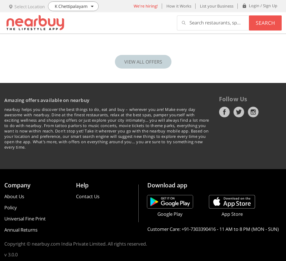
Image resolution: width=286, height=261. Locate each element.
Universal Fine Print (25, 218)
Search (265, 22)
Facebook (224, 112)
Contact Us (87, 196)
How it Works (178, 6)
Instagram (253, 112)
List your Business (216, 6)
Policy (10, 207)
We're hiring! (146, 6)
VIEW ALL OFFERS (143, 62)
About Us (14, 196)
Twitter (238, 112)
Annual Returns (20, 230)
